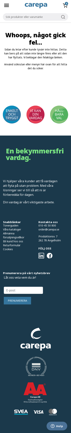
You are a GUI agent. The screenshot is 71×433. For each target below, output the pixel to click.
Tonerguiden (10, 225)
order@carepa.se (48, 229)
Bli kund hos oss (13, 241)
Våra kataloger (12, 229)
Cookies (8, 249)
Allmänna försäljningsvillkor (13, 235)
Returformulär (11, 245)
